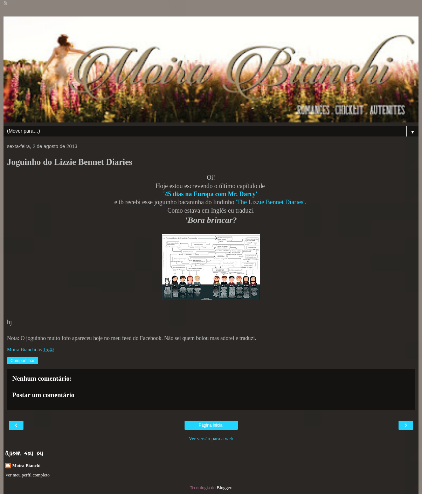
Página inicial (211, 425)
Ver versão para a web (211, 438)
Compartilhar (23, 360)
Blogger (224, 487)
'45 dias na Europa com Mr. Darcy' (210, 194)
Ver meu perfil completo (27, 475)
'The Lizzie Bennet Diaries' (270, 202)
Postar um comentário (43, 395)
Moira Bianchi (26, 465)
